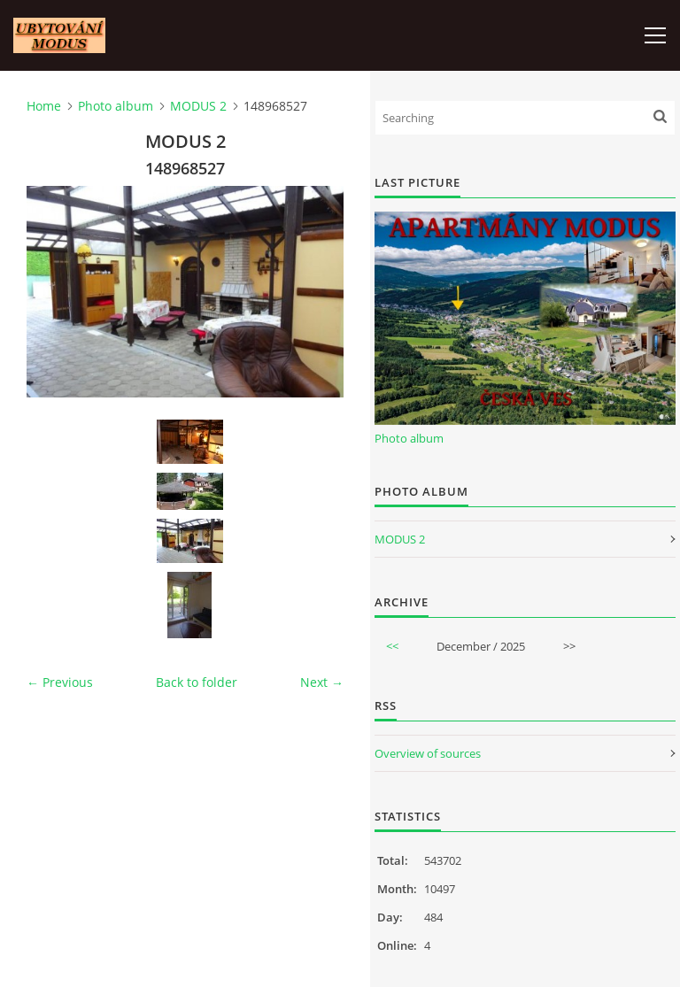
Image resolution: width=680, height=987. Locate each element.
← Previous (60, 682)
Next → (322, 682)
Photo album (115, 105)
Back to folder (196, 682)
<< (392, 646)
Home (44, 105)
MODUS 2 (198, 105)
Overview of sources (428, 753)
